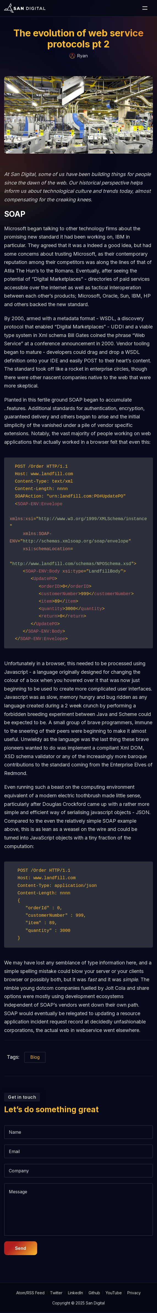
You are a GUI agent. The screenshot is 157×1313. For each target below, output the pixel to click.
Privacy (134, 1294)
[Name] (78, 1144)
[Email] (78, 1164)
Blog (35, 1069)
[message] (78, 1222)
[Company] (78, 1183)
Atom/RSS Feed (30, 1294)
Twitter (56, 1294)
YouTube (114, 1294)
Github (94, 1294)
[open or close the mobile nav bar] (145, 8)
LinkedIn (75, 1294)
